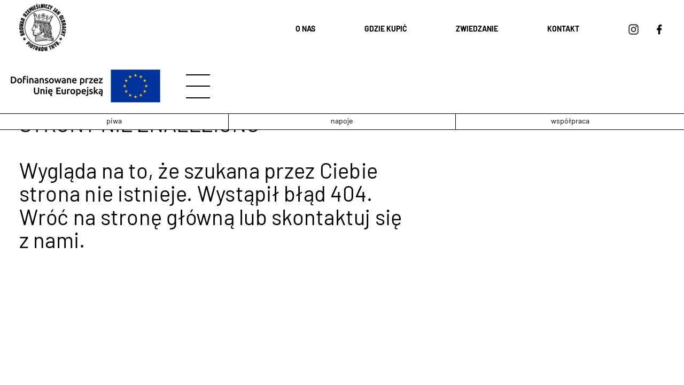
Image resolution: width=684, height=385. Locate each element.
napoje (342, 122)
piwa (114, 122)
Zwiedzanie (477, 30)
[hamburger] (198, 86)
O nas (305, 30)
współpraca (570, 122)
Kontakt (563, 30)
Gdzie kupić (385, 30)
